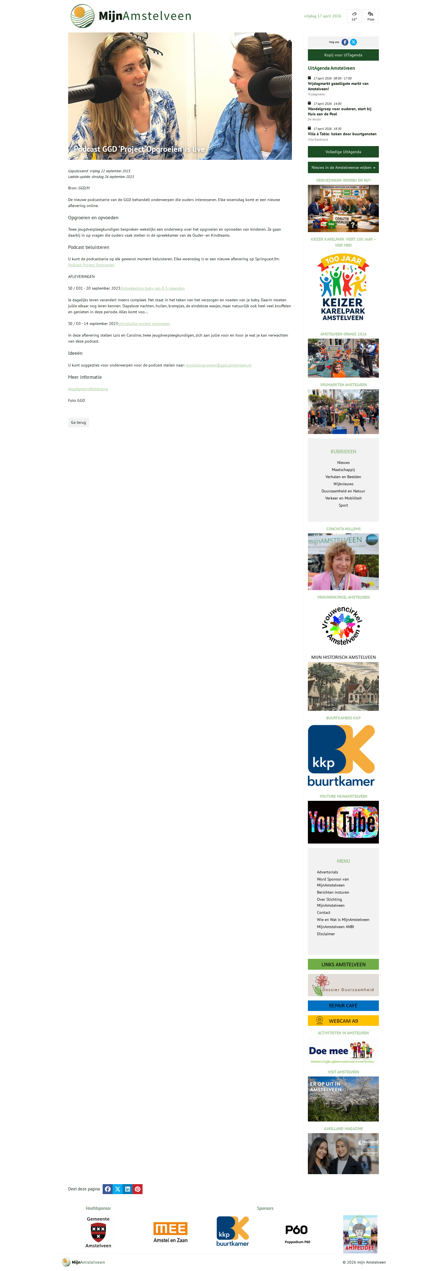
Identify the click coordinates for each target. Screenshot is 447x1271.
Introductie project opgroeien (144, 323)
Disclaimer (326, 933)
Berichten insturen (333, 892)
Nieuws (343, 462)
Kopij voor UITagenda (343, 55)
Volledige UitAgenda (343, 151)
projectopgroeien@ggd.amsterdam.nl (218, 365)
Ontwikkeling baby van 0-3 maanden (152, 288)
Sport (343, 505)
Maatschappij (343, 469)
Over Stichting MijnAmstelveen (331, 902)
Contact (323, 912)
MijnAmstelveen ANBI (335, 926)
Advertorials (327, 872)
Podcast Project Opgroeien (91, 264)
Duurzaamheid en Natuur (343, 491)
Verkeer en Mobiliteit (343, 498)
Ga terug (78, 422)
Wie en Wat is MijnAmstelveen (343, 919)
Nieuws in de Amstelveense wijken (343, 167)
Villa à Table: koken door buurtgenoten (342, 133)
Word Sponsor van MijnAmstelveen (333, 882)
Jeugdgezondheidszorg (88, 388)
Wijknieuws (343, 483)
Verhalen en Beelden (343, 476)
